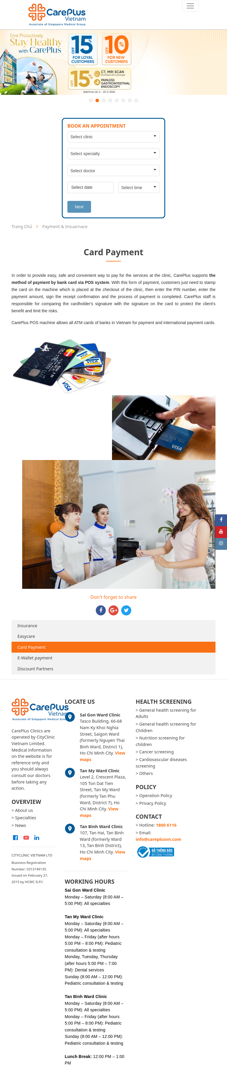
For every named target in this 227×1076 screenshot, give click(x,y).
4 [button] (110, 100)
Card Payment (31, 647)
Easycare (26, 636)
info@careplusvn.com (158, 839)
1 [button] (91, 100)
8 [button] (136, 100)
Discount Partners (35, 669)
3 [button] (104, 100)
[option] (113, 62)
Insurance (27, 625)
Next (79, 206)
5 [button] (117, 100)
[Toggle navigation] (190, 6)
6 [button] (123, 100)
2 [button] (97, 100)
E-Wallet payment (34, 658)
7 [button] (130, 100)
